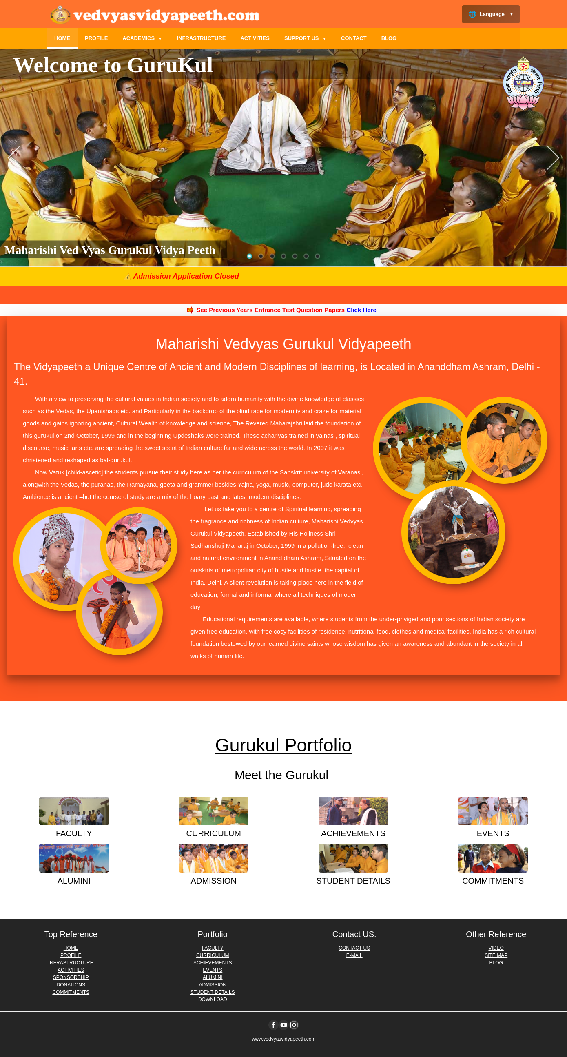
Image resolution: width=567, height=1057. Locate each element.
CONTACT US (354, 948)
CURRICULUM (212, 955)
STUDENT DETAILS (212, 992)
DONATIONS (71, 985)
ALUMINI (213, 977)
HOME (62, 38)
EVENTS (212, 970)
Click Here (361, 309)
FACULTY (213, 948)
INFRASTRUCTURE (201, 38)
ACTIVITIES (255, 38)
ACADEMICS (142, 38)
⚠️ (179, 276)
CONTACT (354, 38)
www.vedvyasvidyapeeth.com (284, 1039)
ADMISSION (212, 985)
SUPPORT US (305, 38)
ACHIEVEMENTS (212, 963)
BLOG (389, 38)
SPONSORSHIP (71, 977)
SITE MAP (496, 955)
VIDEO (496, 948)
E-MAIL (354, 955)
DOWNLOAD (212, 999)
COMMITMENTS (70, 992)
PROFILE (96, 38)
